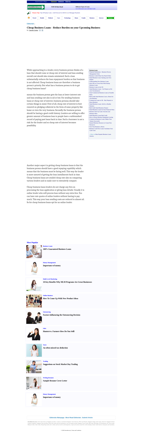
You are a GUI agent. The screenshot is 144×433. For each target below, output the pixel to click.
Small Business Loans (95, 89)
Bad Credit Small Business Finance (99, 108)
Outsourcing (47, 312)
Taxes (45, 345)
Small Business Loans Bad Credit (98, 115)
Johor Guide (38, 424)
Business (92, 18)
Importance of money (52, 266)
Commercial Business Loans (97, 119)
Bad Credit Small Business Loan (98, 96)
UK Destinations (102, 423)
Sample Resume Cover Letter (55, 381)
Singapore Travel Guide (83, 423)
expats (72, 424)
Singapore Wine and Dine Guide (44, 423)
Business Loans (47, 246)
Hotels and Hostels (83, 421)
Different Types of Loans (83, 6)
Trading (45, 361)
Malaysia (68, 1)
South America (99, 424)
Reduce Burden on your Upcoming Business (76, 27)
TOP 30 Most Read (57, 7)
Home (76, 18)
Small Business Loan (95, 77)
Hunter (46, 331)
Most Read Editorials (73, 417)
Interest (101, 18)
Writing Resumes (48, 378)
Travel (34, 18)
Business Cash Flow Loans (97, 128)
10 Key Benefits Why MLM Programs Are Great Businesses (67, 282)
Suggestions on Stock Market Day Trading (60, 364)
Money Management (49, 262)
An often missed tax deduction (55, 348)
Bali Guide (91, 423)
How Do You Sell (67, 331)
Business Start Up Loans (96, 111)
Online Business (48, 295)
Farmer (56, 331)
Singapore (54, 1)
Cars (58, 18)
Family (84, 18)
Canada (93, 424)
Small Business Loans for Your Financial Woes (102, 109)
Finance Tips (35, 12)
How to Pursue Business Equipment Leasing (101, 117)
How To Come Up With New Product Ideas (60, 298)
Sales (44, 328)
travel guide (71, 423)
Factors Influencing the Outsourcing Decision (61, 315)
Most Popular (32, 242)
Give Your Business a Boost (97, 126)
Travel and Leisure (41, 421)
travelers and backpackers (65, 424)
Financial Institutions (95, 72)
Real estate (98, 421)
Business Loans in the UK (96, 87)
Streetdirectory (68, 430)
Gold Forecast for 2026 (59, 12)
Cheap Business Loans (39, 27)
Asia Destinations (62, 423)
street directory (75, 421)
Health (42, 18)
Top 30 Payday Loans (46, 12)
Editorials (30, 24)
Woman (110, 18)
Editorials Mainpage (57, 417)
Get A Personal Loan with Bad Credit (85, 8)
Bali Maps (96, 423)
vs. (51, 331)
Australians (111, 424)
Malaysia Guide (31, 424)
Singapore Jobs (31, 426)
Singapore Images (92, 421)
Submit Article (87, 417)
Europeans (105, 424)
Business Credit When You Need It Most (100, 75)
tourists (77, 424)
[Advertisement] (46, 50)
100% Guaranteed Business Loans (57, 249)
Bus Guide (53, 423)
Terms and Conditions (76, 430)
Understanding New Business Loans (99, 81)
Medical (50, 18)
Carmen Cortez (33, 30)
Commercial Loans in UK (96, 100)
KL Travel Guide (110, 423)
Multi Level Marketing (50, 279)
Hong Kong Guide (45, 424)
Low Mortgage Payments (73, 12)
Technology (67, 18)
